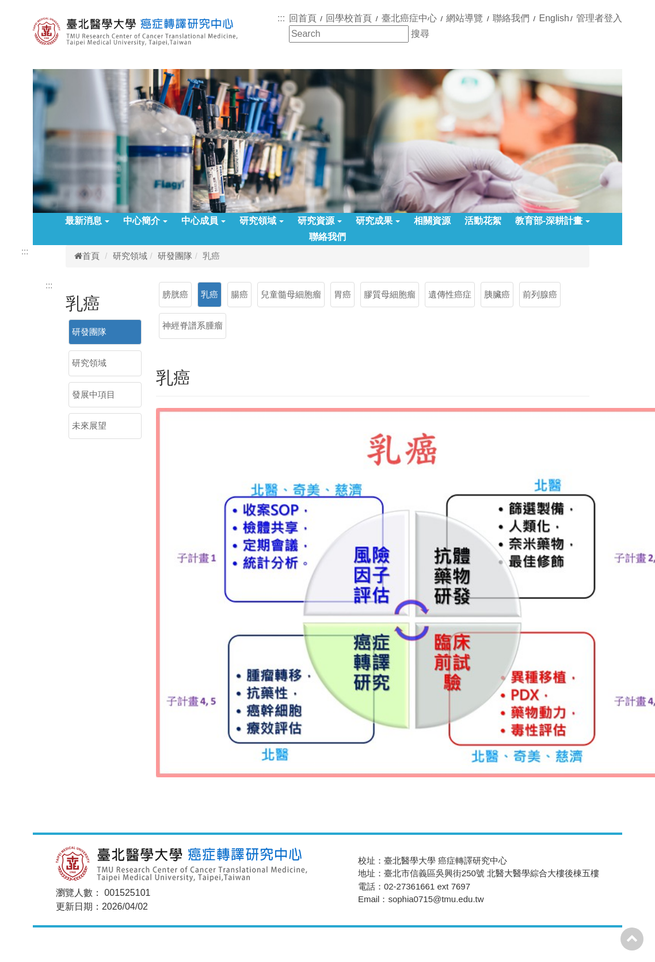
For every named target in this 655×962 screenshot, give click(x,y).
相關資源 (432, 221)
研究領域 (261, 221)
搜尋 (420, 34)
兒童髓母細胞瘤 (291, 294)
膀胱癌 (175, 294)
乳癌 (209, 294)
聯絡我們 (327, 237)
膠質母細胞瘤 (390, 294)
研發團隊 (175, 256)
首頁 (87, 256)
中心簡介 (145, 221)
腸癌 (239, 294)
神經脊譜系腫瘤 (192, 325)
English (554, 18)
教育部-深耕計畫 (552, 221)
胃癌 (342, 294)
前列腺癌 (540, 294)
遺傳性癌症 (449, 294)
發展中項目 (93, 394)
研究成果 (378, 221)
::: (281, 18)
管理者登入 (599, 18)
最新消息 (87, 221)
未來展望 (89, 425)
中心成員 (203, 221)
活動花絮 (482, 221)
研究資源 (320, 221)
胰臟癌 (497, 294)
